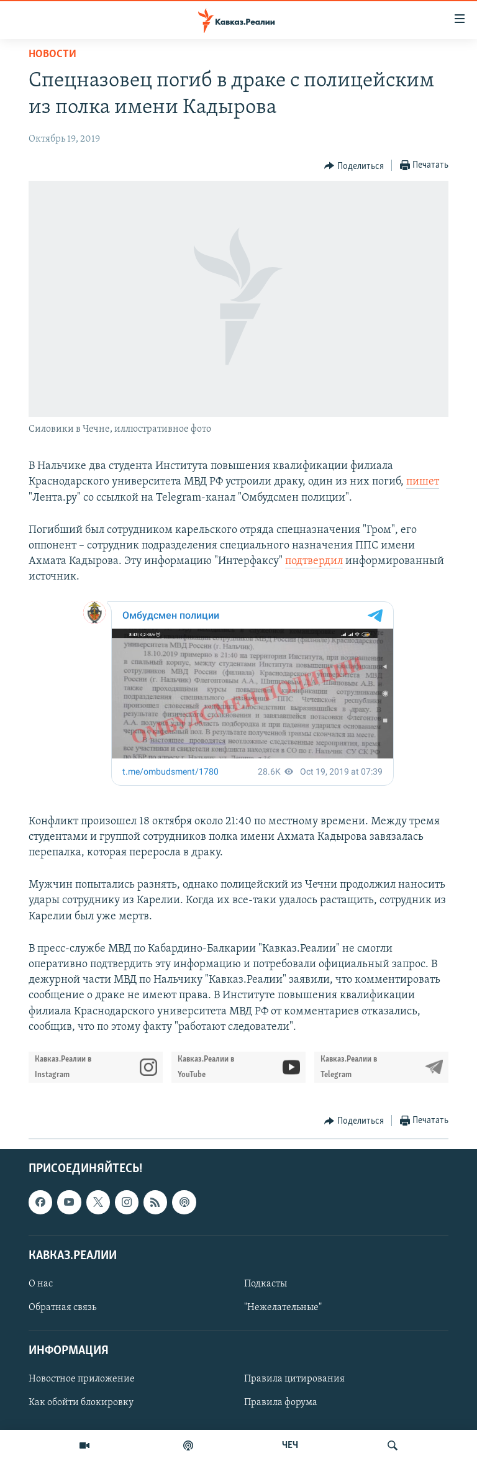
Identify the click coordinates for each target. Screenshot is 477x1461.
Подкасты (265, 1284)
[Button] (354, 166)
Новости (52, 54)
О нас (41, 1284)
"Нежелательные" (283, 1308)
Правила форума (280, 1403)
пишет (422, 482)
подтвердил (314, 561)
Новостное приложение (82, 1379)
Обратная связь (62, 1308)
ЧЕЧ (290, 1445)
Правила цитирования (294, 1379)
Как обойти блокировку (81, 1403)
